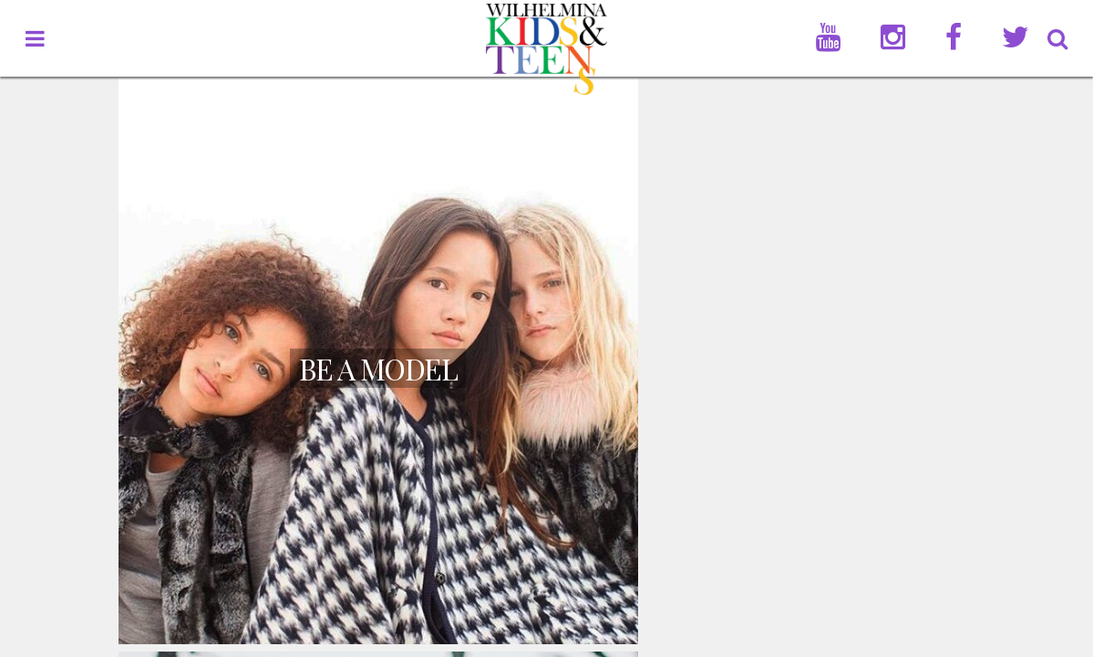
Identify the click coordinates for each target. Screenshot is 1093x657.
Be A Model (378, 368)
